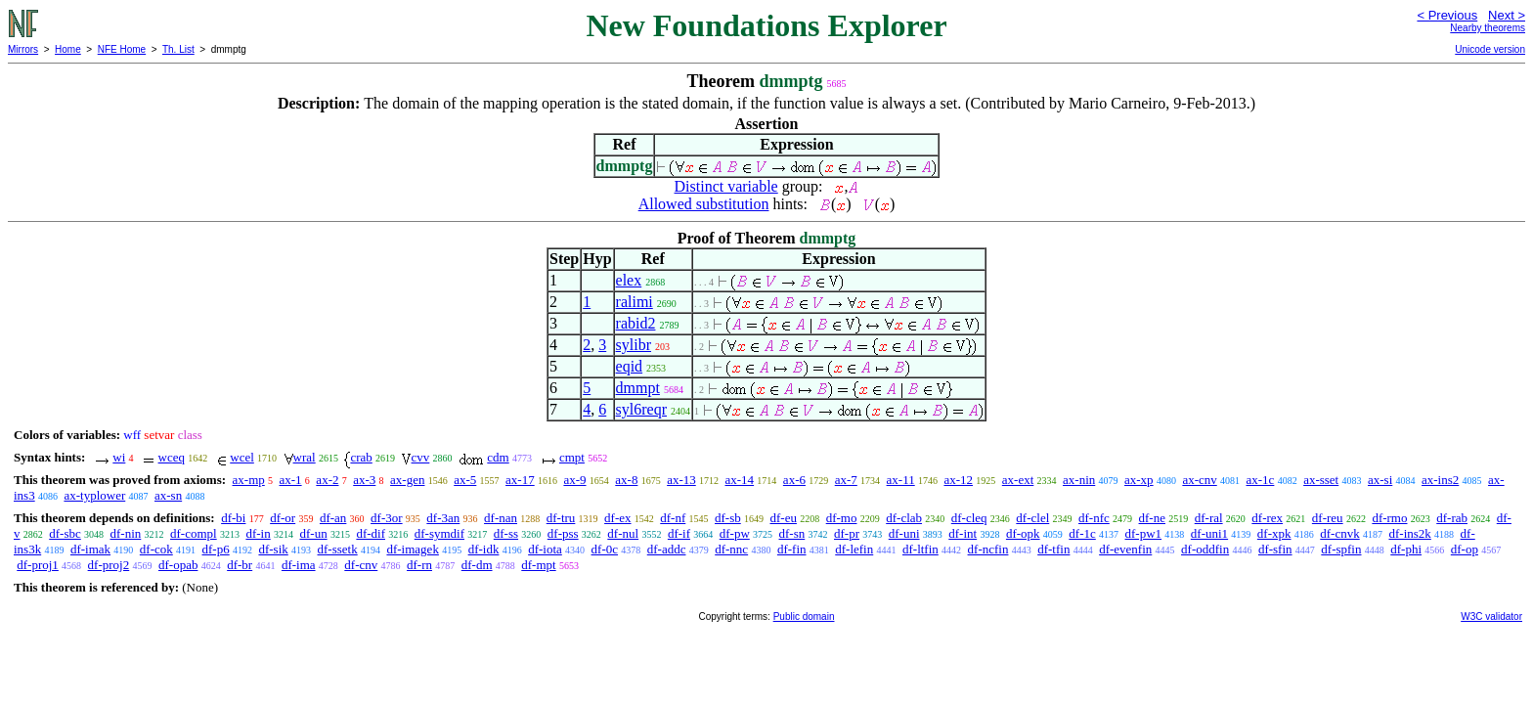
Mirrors (23, 49)
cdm (497, 457)
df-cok (156, 549)
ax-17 (520, 479)
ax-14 (740, 479)
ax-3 (364, 479)
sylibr (633, 344)
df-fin (792, 549)
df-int (962, 533)
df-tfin (1053, 549)
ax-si (1380, 479)
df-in (257, 533)
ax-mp (249, 479)
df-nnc (731, 549)
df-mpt (538, 564)
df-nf (672, 517)
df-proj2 (109, 564)
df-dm (477, 564)
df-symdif (439, 533)
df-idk (484, 549)
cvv (421, 457)
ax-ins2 (1440, 479)
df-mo (841, 517)
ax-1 (291, 479)
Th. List (178, 49)
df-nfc (1094, 517)
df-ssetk (338, 549)
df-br (239, 564)
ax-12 (958, 479)
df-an (333, 517)
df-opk (1023, 533)
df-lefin (854, 549)
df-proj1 (38, 564)
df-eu (783, 517)
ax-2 (327, 479)
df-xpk (1274, 533)
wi (118, 457)
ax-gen (407, 479)
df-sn (792, 533)
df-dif (370, 533)
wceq (171, 457)
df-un (313, 533)
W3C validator (1491, 616)
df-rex (1267, 517)
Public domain (804, 616)
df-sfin (1275, 549)
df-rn (419, 564)
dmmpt (638, 387)
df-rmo (1389, 517)
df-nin (126, 533)
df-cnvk (1339, 533)
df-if (679, 533)
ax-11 (901, 479)
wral (304, 457)
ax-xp (1139, 479)
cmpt (572, 457)
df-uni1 (1209, 533)
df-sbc (65, 533)
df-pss (563, 533)
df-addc (666, 549)
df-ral (1209, 517)
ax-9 (574, 479)
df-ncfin (988, 549)
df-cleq (969, 517)
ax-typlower (94, 495)
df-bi (233, 517)
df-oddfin (1205, 549)
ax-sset (1320, 479)
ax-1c (1261, 479)
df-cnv (360, 564)
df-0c (604, 549)
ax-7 (846, 479)
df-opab (177, 564)
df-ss (506, 533)
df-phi (1406, 549)
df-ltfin (920, 549)
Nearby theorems (1487, 27)
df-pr (846, 533)
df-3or (387, 517)
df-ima (299, 564)
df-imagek (412, 549)
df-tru (561, 517)
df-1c (1082, 533)
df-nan (500, 517)
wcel (242, 457)
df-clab (904, 517)
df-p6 (216, 549)
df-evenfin (1125, 549)
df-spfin (1341, 549)
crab (361, 457)
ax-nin (1079, 479)
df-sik (272, 549)
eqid (629, 366)
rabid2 (636, 323)
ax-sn (168, 495)
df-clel (1032, 517)
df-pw (735, 533)
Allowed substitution (703, 204)
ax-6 (794, 479)
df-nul (622, 533)
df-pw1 (1143, 533)
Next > (1506, 15)
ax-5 (465, 479)
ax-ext (1017, 479)
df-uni (904, 533)
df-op (1464, 549)
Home (68, 49)
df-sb (728, 517)
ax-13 (681, 479)
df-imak (90, 549)
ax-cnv (1199, 479)
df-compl (193, 533)
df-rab (1451, 517)
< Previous (1447, 15)
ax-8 (626, 479)
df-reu (1327, 517)
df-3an (443, 517)
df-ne (1152, 517)
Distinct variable (726, 186)
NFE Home (122, 49)
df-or (282, 517)
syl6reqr (641, 409)
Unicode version (1490, 49)
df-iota (545, 549)
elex (629, 280)
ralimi (634, 301)
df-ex (617, 517)
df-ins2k (1409, 533)
